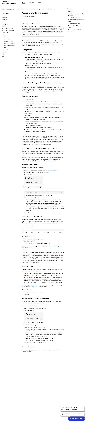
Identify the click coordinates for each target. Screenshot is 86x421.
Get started (51, 9)
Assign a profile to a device (9, 43)
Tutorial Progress (71, 32)
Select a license (71, 27)
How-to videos (5, 19)
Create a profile (7, 39)
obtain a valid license (32, 286)
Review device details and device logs (76, 29)
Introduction (4, 17)
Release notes (6, 50)
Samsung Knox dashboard (52, 170)
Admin (23, 2)
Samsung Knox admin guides (8, 9)
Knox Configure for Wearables (41, 9)
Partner (39, 2)
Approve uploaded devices (74, 23)
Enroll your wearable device (74, 17)
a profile (26, 40)
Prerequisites (70, 11)
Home (23, 9)
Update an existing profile (9, 45)
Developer (31, 2)
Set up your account (8, 37)
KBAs (3, 56)
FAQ (3, 54)
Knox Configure (29, 9)
